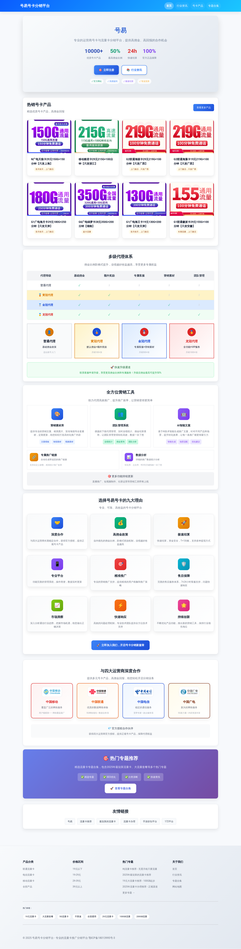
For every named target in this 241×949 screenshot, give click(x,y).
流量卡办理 (129, 821)
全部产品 (27, 886)
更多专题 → (129, 892)
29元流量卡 (109, 916)
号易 (70, 821)
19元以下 (77, 869)
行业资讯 (182, 5)
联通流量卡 (28, 869)
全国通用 (93, 916)
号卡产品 (197, 5)
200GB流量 (143, 916)
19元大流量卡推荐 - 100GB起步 (139, 880)
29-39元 (77, 880)
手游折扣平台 (150, 821)
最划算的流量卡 (107, 821)
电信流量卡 (28, 874)
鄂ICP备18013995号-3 (102, 938)
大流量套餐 (48, 916)
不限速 (79, 916)
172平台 (169, 821)
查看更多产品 (204, 107)
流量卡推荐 (86, 821)
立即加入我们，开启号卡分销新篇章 (120, 645)
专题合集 (213, 5)
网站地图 (177, 886)
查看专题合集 (120, 788)
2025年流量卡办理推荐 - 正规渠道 (140, 886)
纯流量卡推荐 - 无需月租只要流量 (140, 869)
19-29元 (77, 874)
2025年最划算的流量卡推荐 (137, 874)
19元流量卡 (30, 916)
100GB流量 (126, 916)
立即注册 (106, 70)
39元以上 (77, 886)
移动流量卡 (28, 880)
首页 (169, 5)
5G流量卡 (64, 916)
